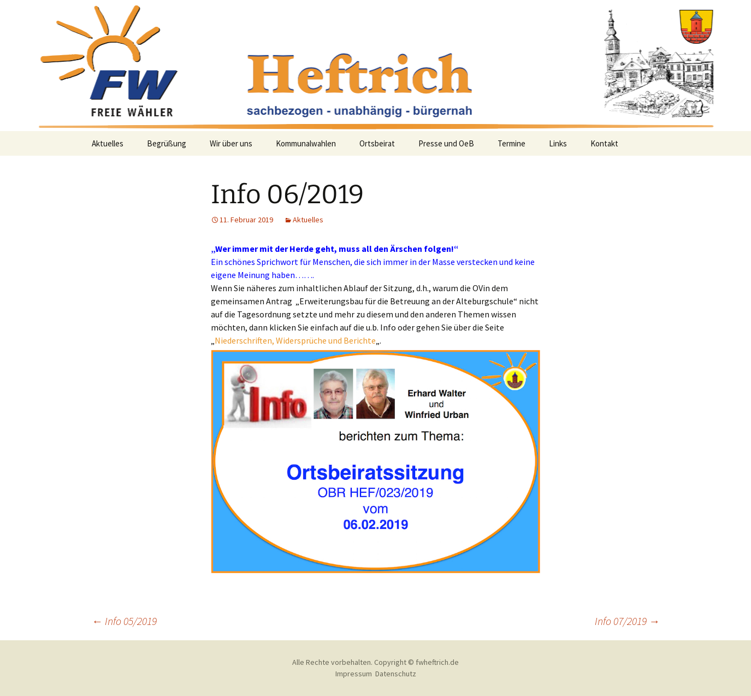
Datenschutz (395, 674)
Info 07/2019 (627, 621)
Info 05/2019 (124, 621)
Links (558, 143)
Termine (511, 143)
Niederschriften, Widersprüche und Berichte (295, 340)
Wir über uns (231, 143)
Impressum (353, 674)
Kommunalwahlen (306, 143)
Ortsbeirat (377, 143)
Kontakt (604, 143)
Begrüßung (166, 143)
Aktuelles (107, 143)
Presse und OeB (446, 143)
